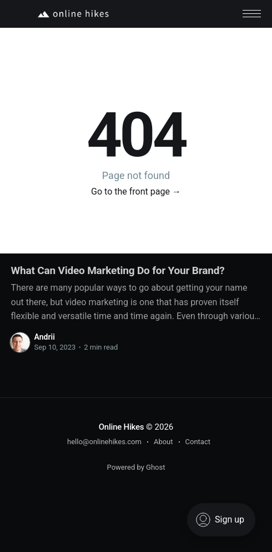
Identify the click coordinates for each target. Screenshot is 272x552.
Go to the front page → (136, 191)
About (163, 441)
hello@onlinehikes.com (104, 441)
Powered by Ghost (136, 467)
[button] (252, 13)
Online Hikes (121, 427)
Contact (197, 441)
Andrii (44, 336)
